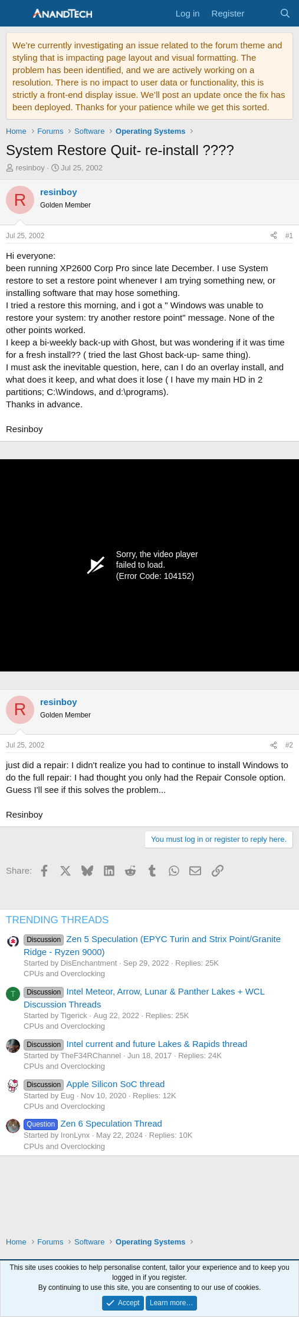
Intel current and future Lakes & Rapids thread (135, 1044)
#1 (289, 236)
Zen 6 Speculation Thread (93, 1123)
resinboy (30, 167)
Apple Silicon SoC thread (94, 1084)
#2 (289, 745)
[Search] (285, 13)
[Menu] (16, 13)
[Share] (273, 236)
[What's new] (261, 13)
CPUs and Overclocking (64, 973)
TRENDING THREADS (57, 920)
